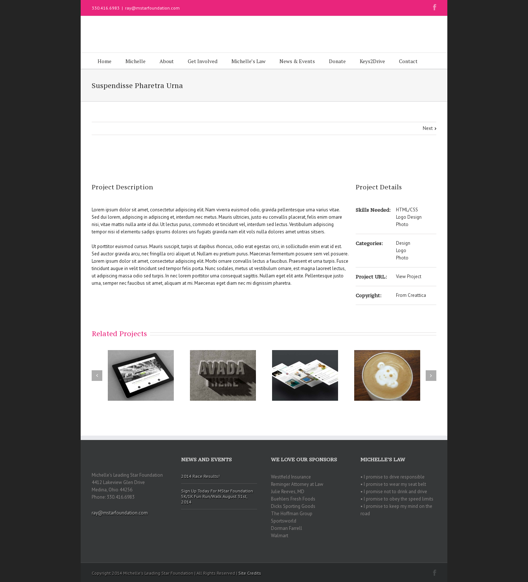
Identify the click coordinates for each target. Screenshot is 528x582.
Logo (401, 250)
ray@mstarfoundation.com (152, 8)
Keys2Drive (372, 61)
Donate (337, 61)
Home (104, 61)
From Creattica (411, 295)
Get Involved (202, 61)
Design (403, 243)
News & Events (297, 61)
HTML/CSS (407, 210)
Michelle (135, 61)
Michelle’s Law (248, 61)
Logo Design (409, 217)
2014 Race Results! (200, 476)
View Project (408, 276)
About (167, 61)
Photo (402, 224)
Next (428, 128)
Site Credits (249, 573)
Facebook (434, 7)
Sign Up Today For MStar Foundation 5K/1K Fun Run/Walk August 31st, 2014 (217, 496)
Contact (408, 61)
